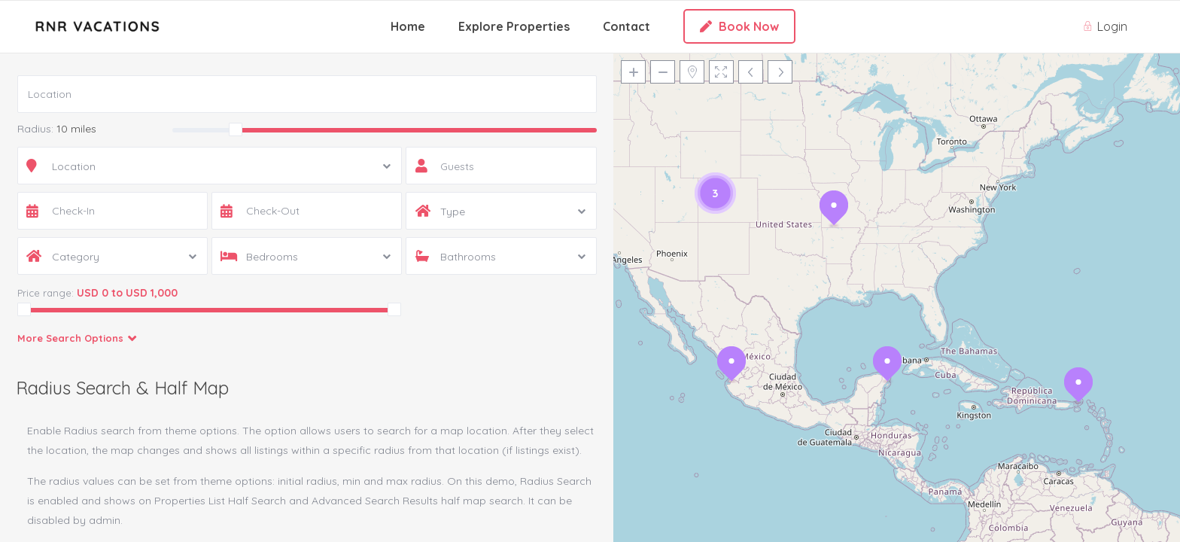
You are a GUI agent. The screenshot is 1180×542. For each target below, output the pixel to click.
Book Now (739, 26)
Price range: (45, 293)
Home (408, 26)
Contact (626, 26)
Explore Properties (514, 26)
